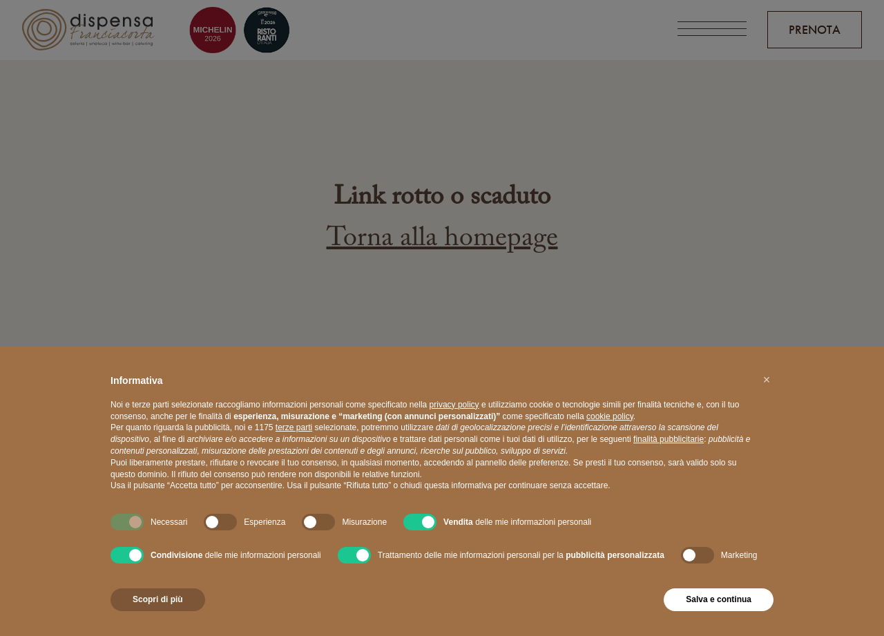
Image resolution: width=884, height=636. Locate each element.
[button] (767, 380)
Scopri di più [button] (158, 599)
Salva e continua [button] (718, 599)
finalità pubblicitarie (668, 439)
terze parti (294, 427)
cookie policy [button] (609, 416)
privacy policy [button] (454, 404)
